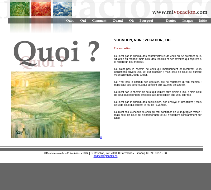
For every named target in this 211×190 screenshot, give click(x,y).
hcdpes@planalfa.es (106, 156)
